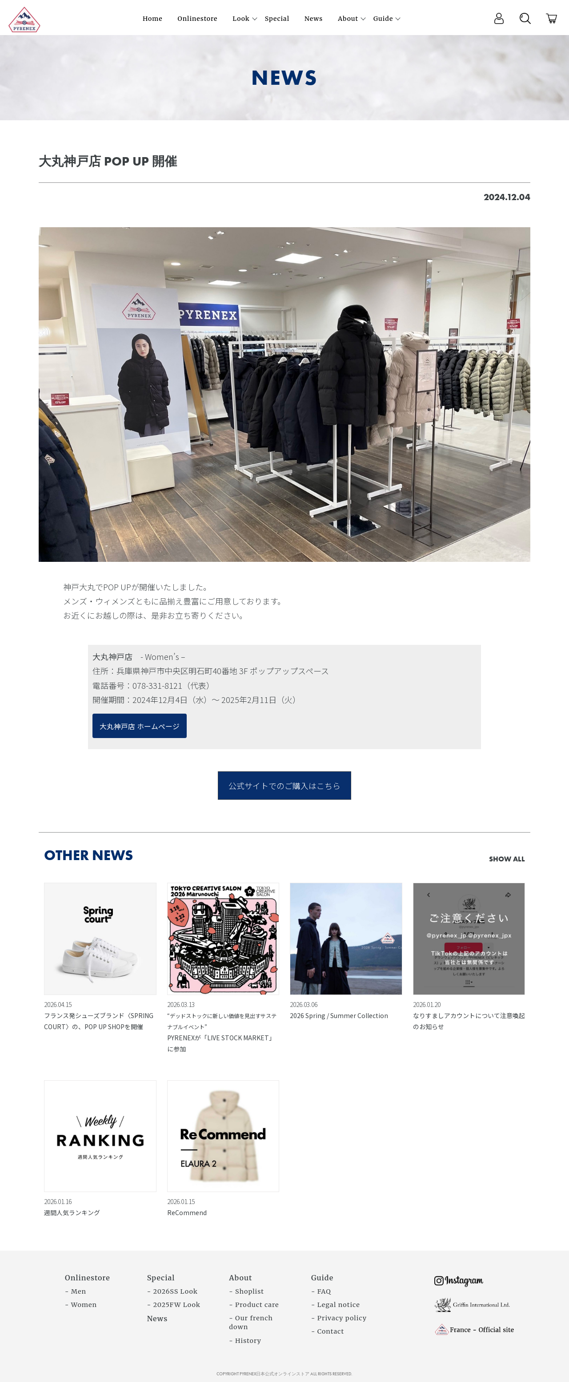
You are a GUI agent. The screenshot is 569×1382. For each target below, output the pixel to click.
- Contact (327, 1331)
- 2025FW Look (173, 1305)
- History (245, 1341)
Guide (322, 1277)
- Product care (254, 1305)
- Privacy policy (339, 1318)
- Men (75, 1291)
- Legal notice (335, 1305)
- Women (81, 1305)
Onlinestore (87, 1277)
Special (161, 1277)
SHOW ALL (507, 859)
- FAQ (321, 1291)
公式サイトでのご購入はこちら (284, 785)
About (240, 1277)
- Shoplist (246, 1291)
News (157, 1318)
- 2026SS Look (172, 1291)
